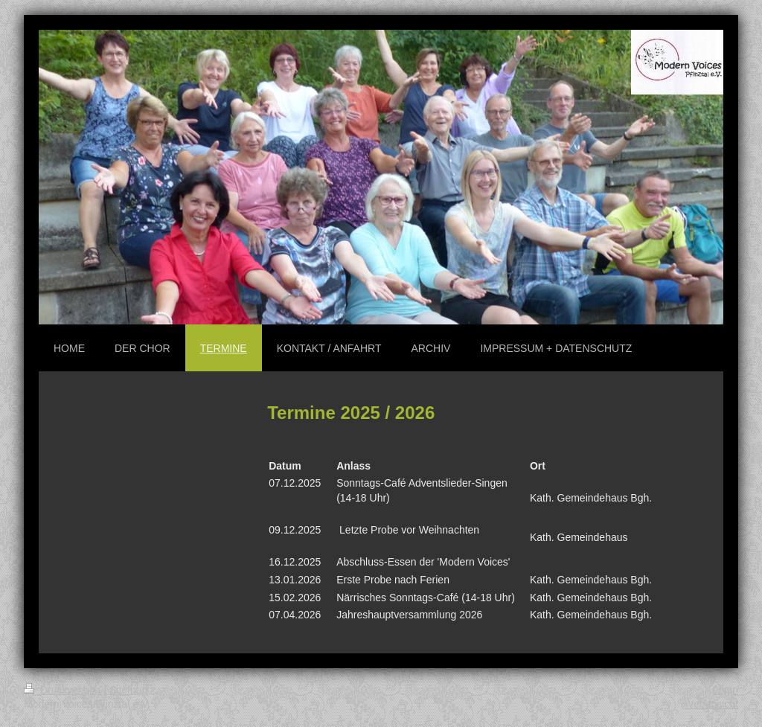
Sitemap (128, 690)
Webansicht (711, 704)
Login (725, 690)
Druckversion (63, 690)
